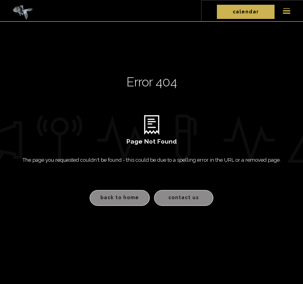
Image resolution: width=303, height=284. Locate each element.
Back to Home (119, 197)
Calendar (246, 12)
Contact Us (183, 197)
